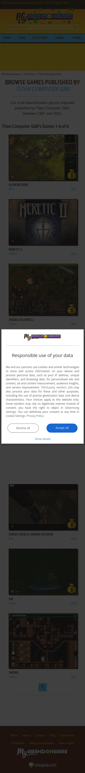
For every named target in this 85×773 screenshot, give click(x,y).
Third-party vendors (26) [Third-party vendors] (57, 387)
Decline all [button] (23, 428)
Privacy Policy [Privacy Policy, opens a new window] (35, 416)
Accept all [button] (62, 428)
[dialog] (42, 386)
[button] (42, 439)
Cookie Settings (15, 416)
